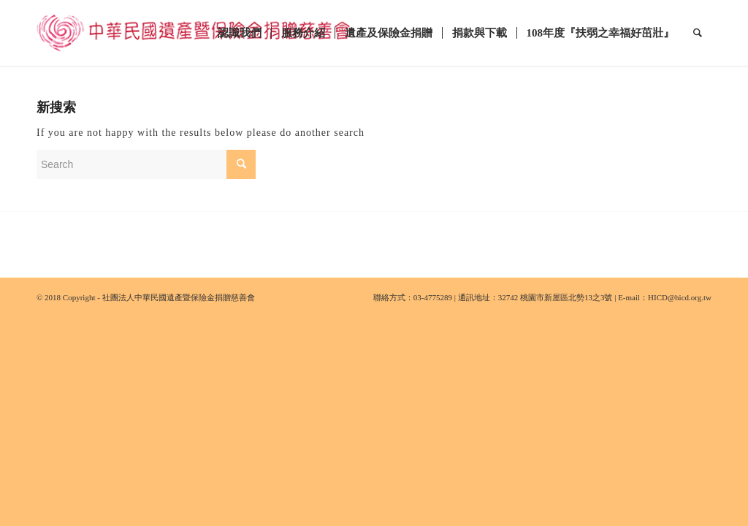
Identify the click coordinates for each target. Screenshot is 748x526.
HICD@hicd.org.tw (679, 297)
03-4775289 (432, 297)
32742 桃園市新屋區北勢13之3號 (555, 297)
